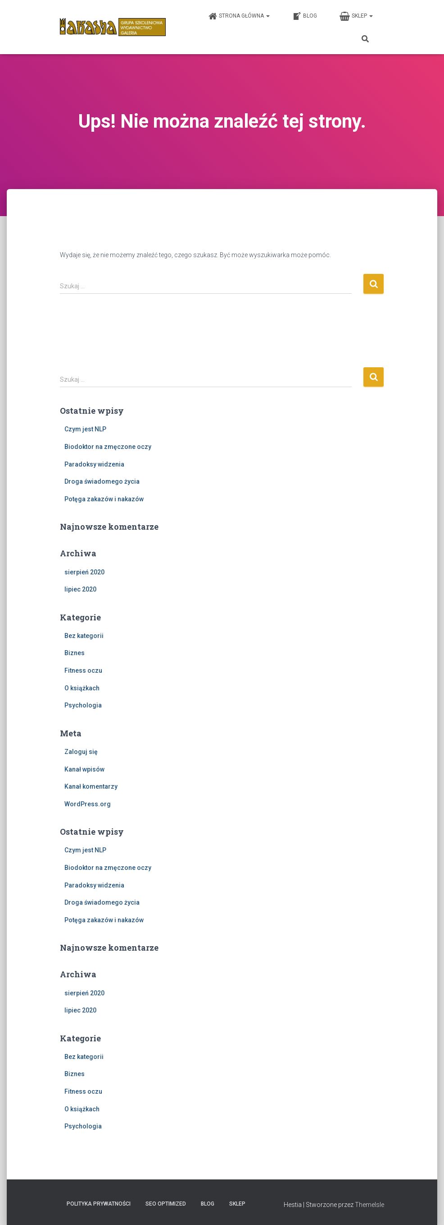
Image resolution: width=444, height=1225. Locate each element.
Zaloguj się (81, 751)
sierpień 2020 (84, 572)
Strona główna (239, 16)
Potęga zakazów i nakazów (104, 499)
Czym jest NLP (85, 429)
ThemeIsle (369, 1204)
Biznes (74, 652)
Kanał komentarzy (91, 786)
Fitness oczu (83, 670)
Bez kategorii (84, 635)
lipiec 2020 (80, 589)
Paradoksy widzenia (94, 464)
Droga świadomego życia (102, 481)
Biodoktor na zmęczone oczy (107, 446)
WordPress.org (87, 804)
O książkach (82, 688)
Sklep (356, 16)
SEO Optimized (165, 1204)
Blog (304, 16)
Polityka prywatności (99, 1204)
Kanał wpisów (84, 769)
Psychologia (83, 705)
